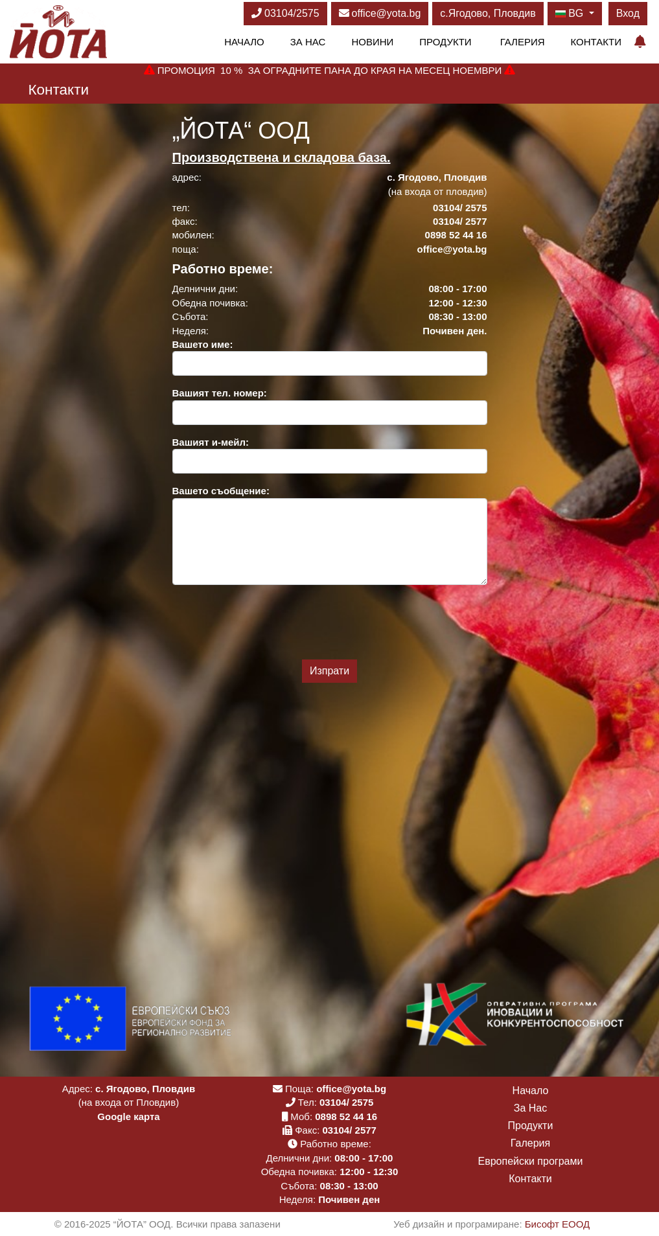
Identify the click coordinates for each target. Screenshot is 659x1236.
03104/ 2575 (346, 1102)
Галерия (522, 41)
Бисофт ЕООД (557, 1224)
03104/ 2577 (349, 1130)
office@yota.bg (380, 13)
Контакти (596, 41)
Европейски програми (530, 1161)
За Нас (308, 41)
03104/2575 (285, 13)
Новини (372, 41)
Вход (628, 13)
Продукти (445, 41)
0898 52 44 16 (346, 1116)
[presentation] (329, 620)
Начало (244, 41)
